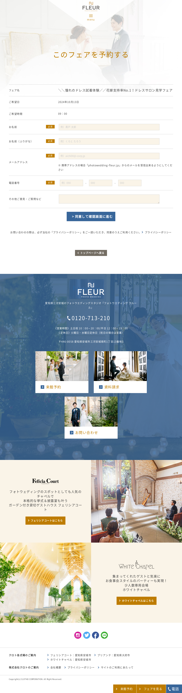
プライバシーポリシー (158, 232)
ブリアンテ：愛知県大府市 (113, 655)
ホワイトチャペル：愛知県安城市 (70, 659)
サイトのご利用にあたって (117, 667)
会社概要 (55, 667)
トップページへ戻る (92, 253)
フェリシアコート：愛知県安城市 (70, 655)
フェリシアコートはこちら (47, 520)
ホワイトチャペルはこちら (138, 601)
